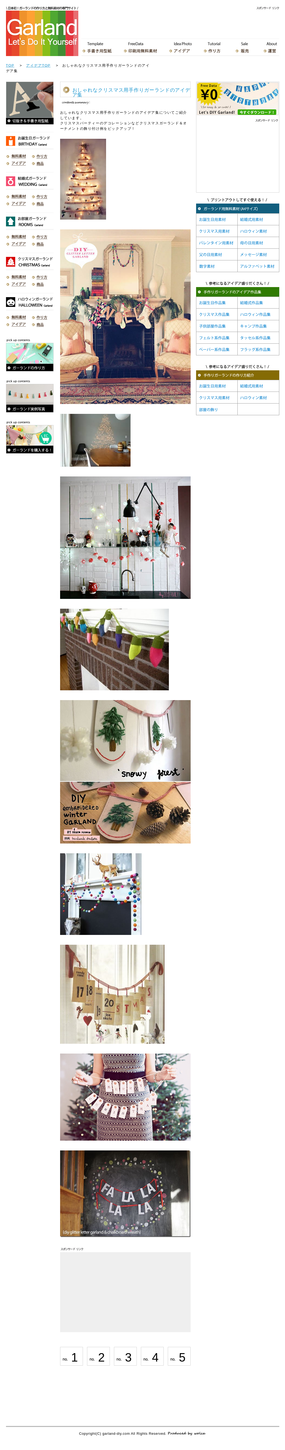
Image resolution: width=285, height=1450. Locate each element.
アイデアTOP (38, 65)
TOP (10, 65)
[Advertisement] (180, 23)
